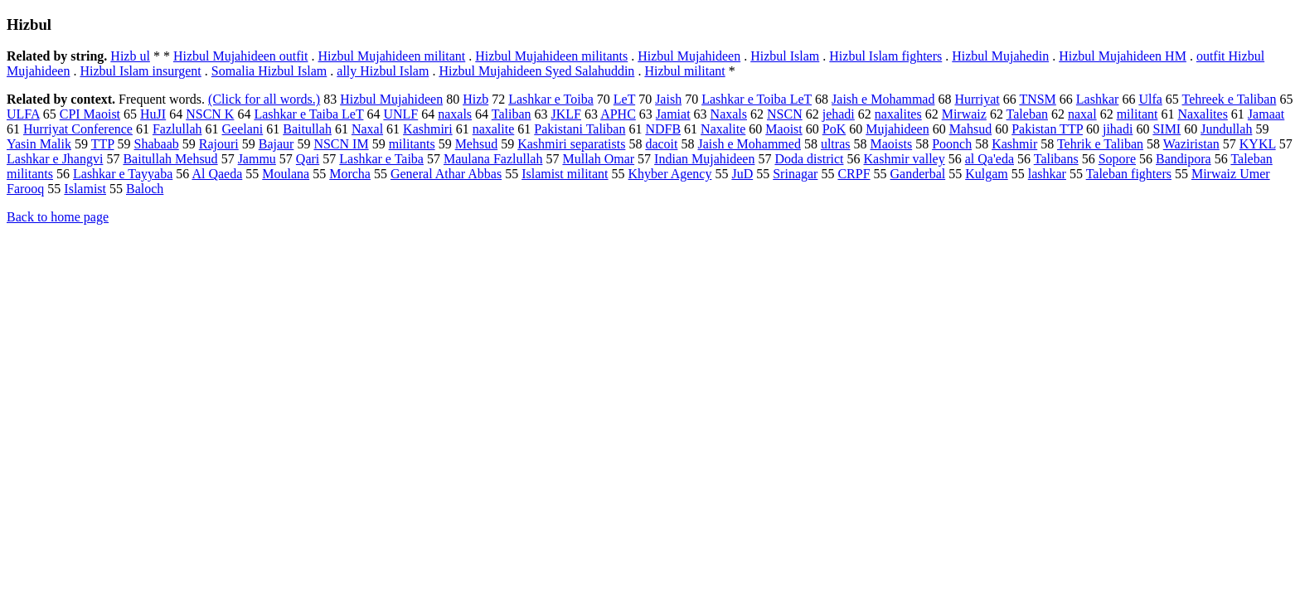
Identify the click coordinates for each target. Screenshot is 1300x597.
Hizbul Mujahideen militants (551, 56)
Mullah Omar (598, 159)
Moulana (285, 174)
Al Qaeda (217, 174)
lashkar (1047, 174)
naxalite (494, 129)
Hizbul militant (684, 71)
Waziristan (1191, 144)
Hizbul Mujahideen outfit (240, 56)
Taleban (1027, 114)
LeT (624, 99)
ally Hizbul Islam (383, 71)
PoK (834, 129)
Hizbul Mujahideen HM (1122, 56)
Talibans (1056, 159)
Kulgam (986, 174)
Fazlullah (177, 129)
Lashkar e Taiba (381, 159)
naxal (1082, 114)
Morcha (350, 174)
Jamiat (673, 114)
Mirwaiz (964, 114)
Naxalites (1202, 114)
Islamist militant (564, 174)
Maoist (783, 129)
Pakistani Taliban (579, 129)
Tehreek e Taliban (1229, 99)
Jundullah (1226, 129)
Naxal (367, 129)
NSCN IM (340, 144)
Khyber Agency (670, 174)
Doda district (808, 159)
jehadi (838, 114)
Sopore (1117, 159)
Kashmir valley (904, 159)
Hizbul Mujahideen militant (392, 56)
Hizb (475, 99)
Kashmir (1014, 144)
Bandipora (1183, 159)
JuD (742, 174)
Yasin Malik (39, 144)
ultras (836, 144)
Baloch (144, 189)
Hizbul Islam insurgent (140, 71)
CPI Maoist (90, 114)
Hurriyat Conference (78, 129)
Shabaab (156, 144)
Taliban (511, 114)
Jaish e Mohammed (748, 144)
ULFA (23, 114)
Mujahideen (897, 129)
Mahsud (970, 129)
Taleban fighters (1128, 174)
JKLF (566, 114)
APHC (618, 114)
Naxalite (723, 129)
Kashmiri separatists (571, 144)
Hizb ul (130, 56)
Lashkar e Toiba (551, 99)
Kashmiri (428, 129)
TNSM (1037, 99)
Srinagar (795, 174)
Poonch (952, 144)
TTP (102, 144)
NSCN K (210, 114)
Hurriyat (976, 99)
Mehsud (476, 144)
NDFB (663, 129)
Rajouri (219, 144)
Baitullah (307, 129)
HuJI (153, 114)
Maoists (891, 144)
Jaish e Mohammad (883, 99)
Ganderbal (918, 174)
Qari (307, 159)
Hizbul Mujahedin (1000, 56)
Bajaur (276, 144)
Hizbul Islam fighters (885, 56)
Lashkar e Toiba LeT (756, 99)
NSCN (785, 114)
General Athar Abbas (446, 174)
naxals (455, 114)
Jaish (668, 99)
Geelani (242, 129)
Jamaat (1266, 114)
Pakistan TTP (1047, 129)
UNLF (400, 114)
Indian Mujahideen (704, 159)
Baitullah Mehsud (170, 159)
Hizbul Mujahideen (689, 56)
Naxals (729, 114)
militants (412, 144)
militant (1137, 114)
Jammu (257, 159)
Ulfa (1150, 99)
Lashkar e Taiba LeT (308, 114)
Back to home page (58, 217)
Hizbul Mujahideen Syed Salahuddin (536, 71)
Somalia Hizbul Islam (269, 71)
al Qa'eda (989, 159)
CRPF (853, 174)
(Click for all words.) (264, 99)
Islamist (85, 189)
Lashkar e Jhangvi (55, 159)
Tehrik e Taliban (1100, 144)
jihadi (1118, 129)
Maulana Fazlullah (493, 159)
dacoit (661, 144)
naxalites (898, 114)
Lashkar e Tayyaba (122, 174)
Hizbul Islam (784, 56)
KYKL (1257, 144)
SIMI (1166, 129)
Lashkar (1097, 99)
